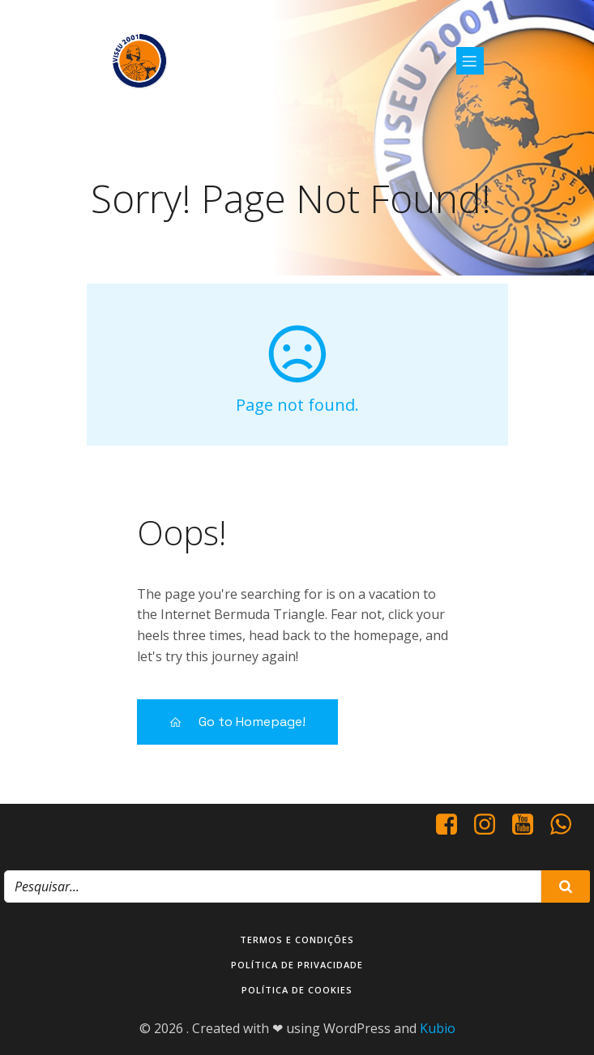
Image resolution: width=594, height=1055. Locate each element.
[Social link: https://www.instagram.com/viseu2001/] (491, 825)
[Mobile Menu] (470, 61)
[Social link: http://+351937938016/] (567, 825)
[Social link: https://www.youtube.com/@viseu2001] (529, 825)
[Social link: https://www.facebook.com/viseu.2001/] (453, 825)
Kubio (437, 1028)
